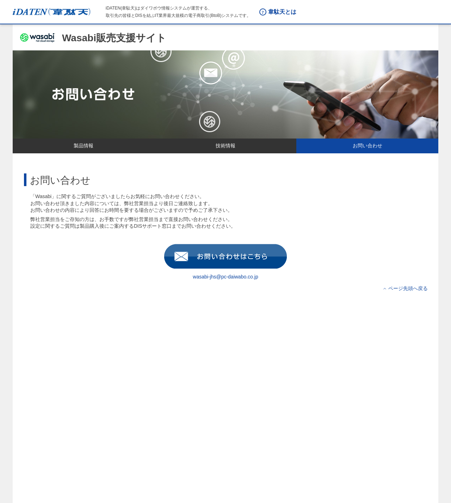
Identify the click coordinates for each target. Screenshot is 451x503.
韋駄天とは (282, 12)
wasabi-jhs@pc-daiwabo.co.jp (225, 275)
